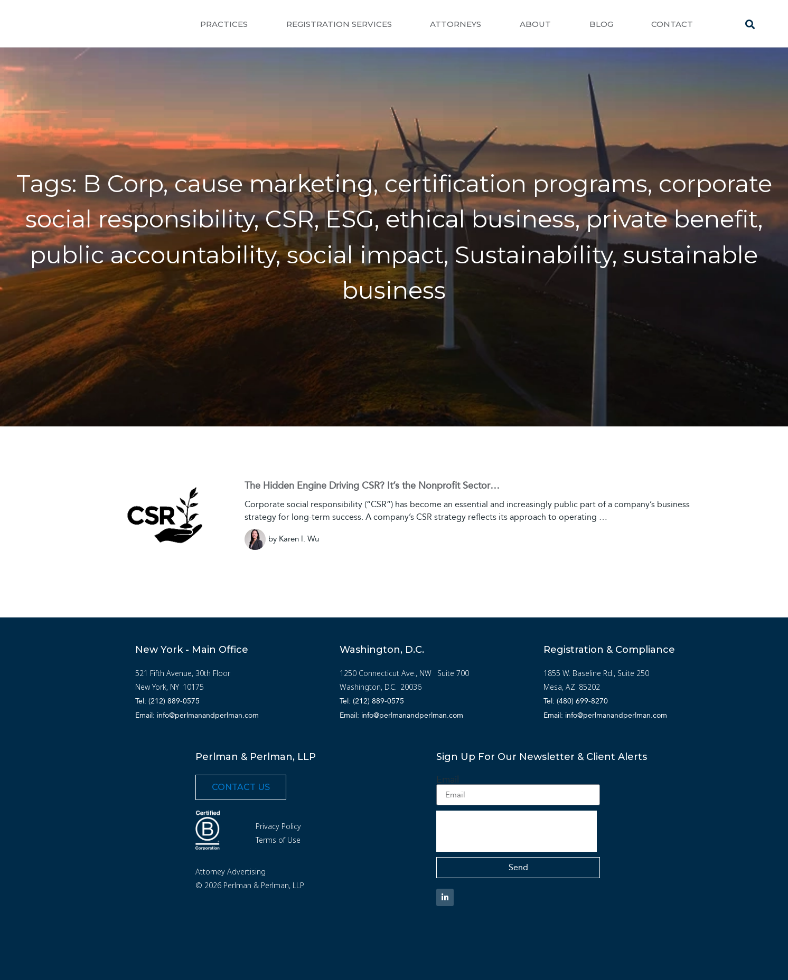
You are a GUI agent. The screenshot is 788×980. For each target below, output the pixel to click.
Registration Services (339, 24)
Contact (672, 24)
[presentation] (516, 831)
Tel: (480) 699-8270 (575, 701)
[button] (750, 24)
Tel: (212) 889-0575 (167, 701)
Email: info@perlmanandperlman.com (197, 715)
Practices (224, 24)
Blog (601, 24)
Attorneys (455, 24)
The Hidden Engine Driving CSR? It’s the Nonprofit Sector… (372, 485)
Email (447, 779)
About (535, 24)
